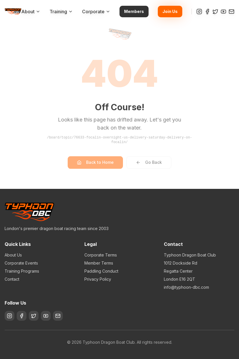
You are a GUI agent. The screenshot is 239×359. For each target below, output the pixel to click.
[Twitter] (215, 11)
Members (134, 11)
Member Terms (98, 263)
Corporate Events (21, 263)
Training (61, 11)
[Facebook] (207, 11)
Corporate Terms (100, 254)
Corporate (96, 11)
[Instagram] (199, 11)
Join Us (170, 11)
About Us (13, 254)
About (30, 11)
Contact (12, 279)
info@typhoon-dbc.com (186, 287)
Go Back (149, 164)
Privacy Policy (97, 279)
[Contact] (231, 11)
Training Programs (22, 271)
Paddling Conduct (101, 271)
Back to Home (95, 164)
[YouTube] (223, 11)
